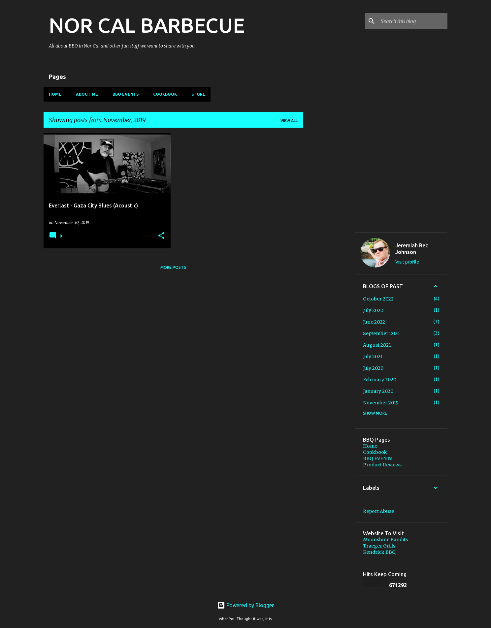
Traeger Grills (379, 546)
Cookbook (165, 94)
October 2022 (378, 299)
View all (289, 120)
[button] (161, 236)
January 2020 (378, 391)
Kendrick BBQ (379, 552)
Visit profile (407, 262)
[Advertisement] (329, 325)
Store (198, 94)
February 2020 (379, 380)
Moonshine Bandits (385, 540)
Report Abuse (378, 511)
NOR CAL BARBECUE (147, 25)
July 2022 (373, 310)
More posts (173, 267)
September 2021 (381, 333)
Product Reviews (382, 465)
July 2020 (373, 368)
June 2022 (374, 322)
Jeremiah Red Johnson (412, 248)
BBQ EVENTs (126, 94)
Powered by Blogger (245, 605)
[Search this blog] (412, 21)
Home (55, 94)
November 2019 (381, 403)
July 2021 (373, 357)
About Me (87, 94)
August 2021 (377, 345)
